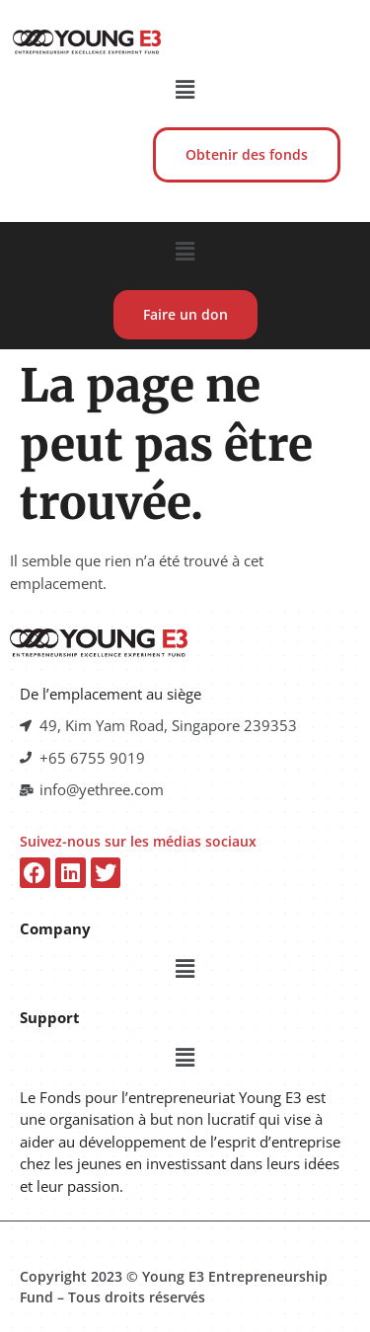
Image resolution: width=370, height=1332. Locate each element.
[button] (184, 89)
